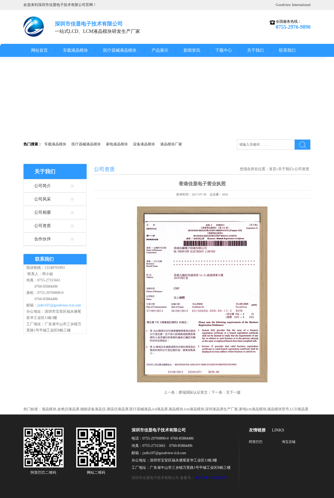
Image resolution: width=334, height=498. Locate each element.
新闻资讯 (191, 50)
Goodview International (293, 5)
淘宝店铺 (288, 442)
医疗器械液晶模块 (119, 50)
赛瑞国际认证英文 (193, 392)
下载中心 (223, 50)
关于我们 (255, 50)
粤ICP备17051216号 (211, 478)
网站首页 (39, 50)
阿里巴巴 (256, 442)
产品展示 (160, 50)
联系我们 (287, 50)
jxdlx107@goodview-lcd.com (59, 305)
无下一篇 (233, 392)
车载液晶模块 (75, 50)
